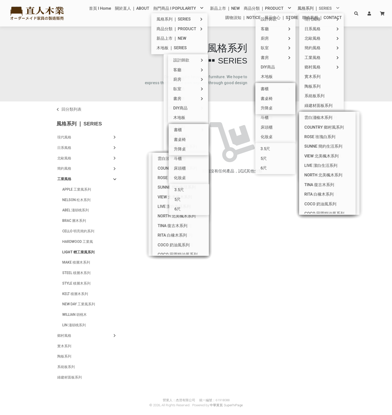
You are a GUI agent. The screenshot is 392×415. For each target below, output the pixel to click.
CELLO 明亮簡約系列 (78, 231)
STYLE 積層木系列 (76, 283)
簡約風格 (87, 168)
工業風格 (86, 179)
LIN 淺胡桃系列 (74, 325)
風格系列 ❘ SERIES (79, 123)
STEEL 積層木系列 (76, 273)
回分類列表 (72, 109)
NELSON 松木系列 (76, 200)
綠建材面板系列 (69, 377)
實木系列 (64, 346)
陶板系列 (64, 356)
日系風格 (87, 148)
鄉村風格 (87, 336)
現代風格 (87, 137)
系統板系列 (66, 367)
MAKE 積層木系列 (76, 262)
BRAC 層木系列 (74, 221)
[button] (356, 13)
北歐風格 (87, 158)
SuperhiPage (233, 405)
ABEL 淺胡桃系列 (75, 210)
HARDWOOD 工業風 (77, 242)
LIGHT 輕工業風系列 (78, 252)
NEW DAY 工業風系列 (78, 304)
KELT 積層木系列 (75, 294)
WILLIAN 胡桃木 (74, 315)
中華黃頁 (216, 405)
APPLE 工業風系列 (76, 189)
